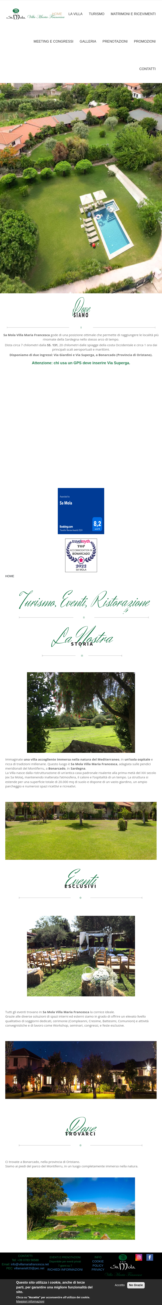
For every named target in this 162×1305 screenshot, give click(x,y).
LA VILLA (75, 14)
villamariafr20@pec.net (29, 1268)
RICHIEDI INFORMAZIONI (65, 1269)
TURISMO (96, 14)
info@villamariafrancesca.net (30, 1264)
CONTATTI (147, 69)
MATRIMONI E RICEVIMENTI (133, 14)
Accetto (120, 1285)
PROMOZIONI (145, 41)
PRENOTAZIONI (115, 41)
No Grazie (136, 1285)
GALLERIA (88, 41)
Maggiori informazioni (30, 1301)
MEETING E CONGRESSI (53, 41)
